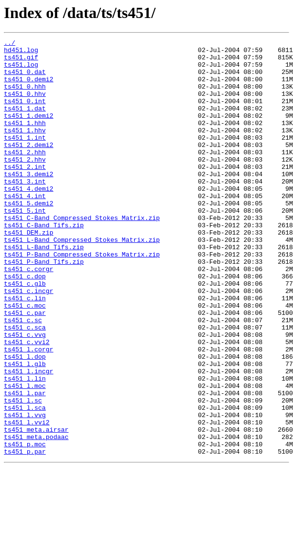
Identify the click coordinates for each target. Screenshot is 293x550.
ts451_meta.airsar (36, 508)
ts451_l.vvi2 (27, 499)
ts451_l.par (25, 464)
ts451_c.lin (25, 350)
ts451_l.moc (25, 455)
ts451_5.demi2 (28, 236)
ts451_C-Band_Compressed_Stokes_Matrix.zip (82, 254)
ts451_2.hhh (25, 175)
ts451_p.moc (25, 525)
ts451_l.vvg (25, 490)
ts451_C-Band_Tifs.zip (44, 262)
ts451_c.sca (25, 385)
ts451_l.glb (25, 429)
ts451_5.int (25, 245)
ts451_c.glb (25, 333)
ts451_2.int (25, 192)
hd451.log (21, 52)
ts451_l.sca (25, 481)
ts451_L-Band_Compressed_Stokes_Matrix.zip (82, 280)
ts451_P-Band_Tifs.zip (44, 306)
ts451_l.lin (25, 446)
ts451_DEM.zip (28, 271)
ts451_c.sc (23, 376)
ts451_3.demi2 (28, 201)
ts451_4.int (25, 227)
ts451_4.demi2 (28, 219)
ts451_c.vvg (25, 394)
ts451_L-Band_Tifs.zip (44, 289)
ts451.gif (21, 61)
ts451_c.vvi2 (27, 403)
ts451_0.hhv (25, 105)
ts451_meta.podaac (36, 517)
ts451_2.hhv (25, 184)
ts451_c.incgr (28, 341)
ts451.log (21, 70)
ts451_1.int (25, 157)
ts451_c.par (25, 368)
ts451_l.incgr (28, 438)
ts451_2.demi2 (28, 166)
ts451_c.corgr (28, 315)
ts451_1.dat (25, 122)
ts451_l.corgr (28, 411)
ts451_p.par (25, 534)
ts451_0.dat (25, 78)
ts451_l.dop (25, 420)
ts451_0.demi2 (28, 87)
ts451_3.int (25, 210)
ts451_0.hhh (25, 96)
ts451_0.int (25, 114)
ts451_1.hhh (25, 140)
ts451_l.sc (23, 473)
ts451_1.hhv (25, 149)
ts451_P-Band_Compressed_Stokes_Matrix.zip (82, 297)
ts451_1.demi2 (28, 131)
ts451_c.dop (25, 324)
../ (9, 43)
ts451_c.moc (25, 359)
